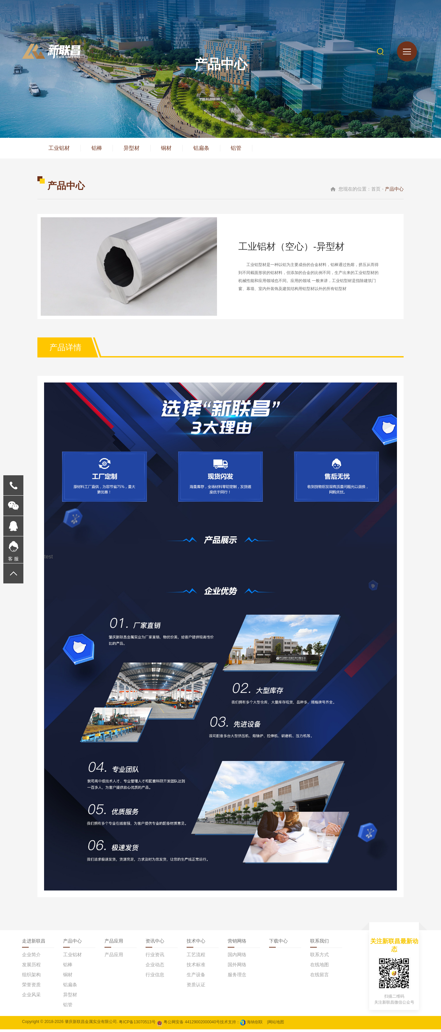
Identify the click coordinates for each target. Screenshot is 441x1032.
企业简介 (31, 957)
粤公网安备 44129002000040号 (188, 1024)
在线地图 (319, 967)
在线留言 (319, 977)
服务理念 (237, 977)
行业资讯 (155, 957)
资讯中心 (155, 943)
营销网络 (237, 943)
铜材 (171, 149)
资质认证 (196, 987)
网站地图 (276, 1024)
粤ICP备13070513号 (137, 1024)
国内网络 (237, 957)
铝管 (244, 149)
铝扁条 (208, 149)
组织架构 (31, 977)
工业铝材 (59, 149)
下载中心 (278, 943)
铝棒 (98, 149)
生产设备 (196, 977)
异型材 (135, 149)
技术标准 (196, 967)
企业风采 (31, 997)
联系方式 (319, 957)
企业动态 (155, 967)
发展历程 (31, 967)
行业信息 (155, 977)
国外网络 (237, 967)
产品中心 (72, 943)
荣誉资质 (31, 987)
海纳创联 (255, 1024)
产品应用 (113, 943)
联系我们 (319, 943)
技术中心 (196, 943)
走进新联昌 (33, 943)
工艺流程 (196, 957)
